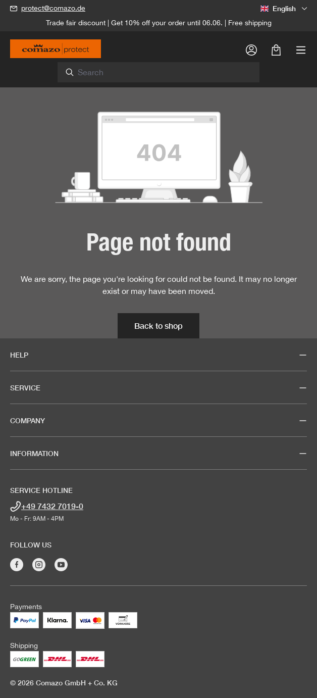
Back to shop (158, 325)
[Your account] (251, 49)
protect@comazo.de (53, 8)
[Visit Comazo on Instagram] (38, 564)
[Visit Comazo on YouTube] (61, 564)
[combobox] (164, 72)
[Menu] (301, 49)
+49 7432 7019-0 (52, 506)
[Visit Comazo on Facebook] (16, 564)
